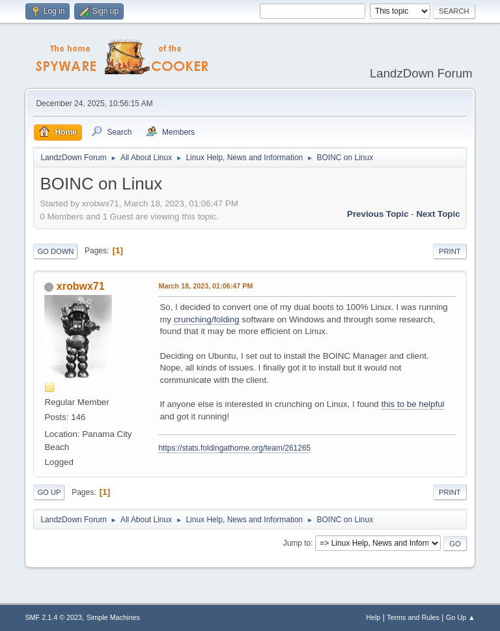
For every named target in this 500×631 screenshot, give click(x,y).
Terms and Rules (413, 617)
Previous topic (378, 214)
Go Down (55, 251)
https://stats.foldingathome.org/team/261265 (234, 448)
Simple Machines (113, 617)
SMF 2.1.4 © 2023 (53, 617)
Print (450, 251)
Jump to (297, 543)
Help (373, 617)
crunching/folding (207, 319)
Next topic (438, 214)
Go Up (49, 492)
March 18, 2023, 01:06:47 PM (205, 286)
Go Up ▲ (460, 617)
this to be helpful (413, 404)
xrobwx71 (81, 286)
